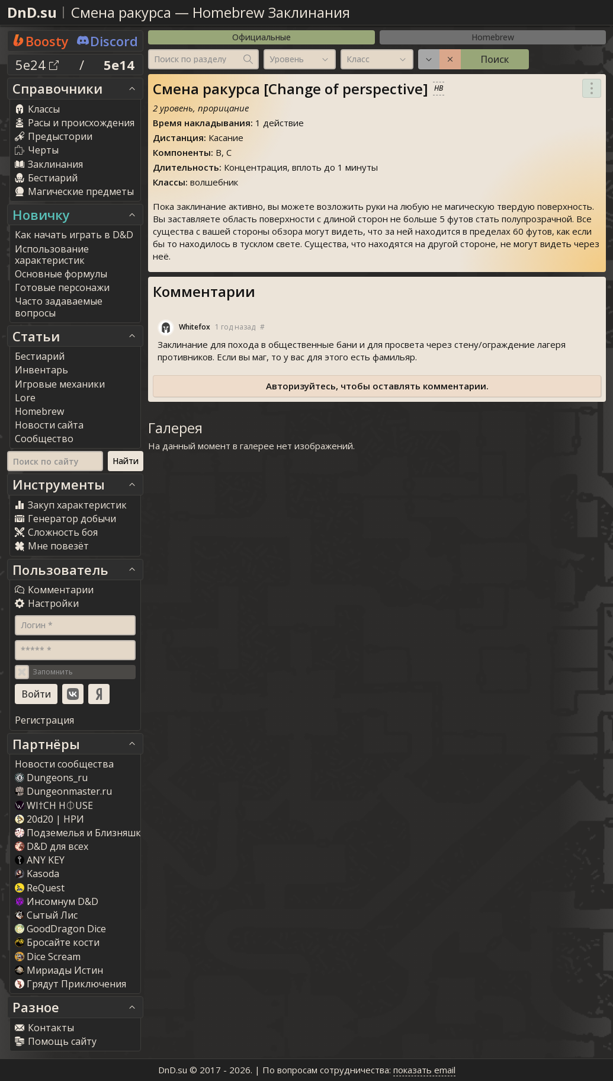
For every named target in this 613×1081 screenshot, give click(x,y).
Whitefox (194, 327)
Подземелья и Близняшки (81, 832)
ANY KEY (40, 859)
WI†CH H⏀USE (54, 805)
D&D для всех (51, 846)
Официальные (261, 37)
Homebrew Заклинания (271, 12)
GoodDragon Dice (60, 928)
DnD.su (32, 12)
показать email (424, 1070)
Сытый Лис (46, 915)
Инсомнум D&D (56, 901)
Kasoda (37, 873)
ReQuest (40, 887)
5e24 (37, 64)
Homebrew (492, 37)
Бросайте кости (57, 942)
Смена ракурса (121, 12)
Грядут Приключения (70, 983)
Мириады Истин (59, 970)
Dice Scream (48, 956)
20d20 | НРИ (49, 819)
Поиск (494, 59)
